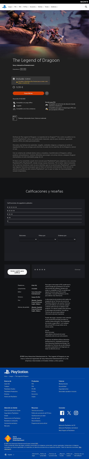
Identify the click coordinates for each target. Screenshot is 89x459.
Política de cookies (69, 454)
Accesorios (33, 7)
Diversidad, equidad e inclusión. (68, 391)
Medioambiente (63, 384)
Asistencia (53, 7)
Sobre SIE (7, 384)
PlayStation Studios (9, 389)
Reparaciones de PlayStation (12, 418)
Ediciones (22, 235)
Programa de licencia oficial (39, 423)
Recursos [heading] (35, 408)
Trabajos (6, 386)
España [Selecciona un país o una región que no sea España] (9, 454)
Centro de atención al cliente (12, 410)
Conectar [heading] (62, 408)
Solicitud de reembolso (10, 423)
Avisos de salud (49, 332)
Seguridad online (63, 389)
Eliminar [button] (77, 269)
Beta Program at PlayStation (67, 430)
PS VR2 (33, 389)
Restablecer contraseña (11, 421)
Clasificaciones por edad (38, 415)
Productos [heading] (35, 381)
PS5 (15, 7)
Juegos (10, 7)
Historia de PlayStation (10, 396)
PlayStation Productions (11, 391)
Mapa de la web (62, 454)
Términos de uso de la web (53, 454)
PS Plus (25, 7)
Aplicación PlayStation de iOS (67, 425)
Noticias (40, 7)
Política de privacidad (43, 454)
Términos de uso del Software (79, 454)
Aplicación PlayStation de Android (68, 428)
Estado (6, 415)
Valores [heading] (61, 381)
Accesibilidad (62, 386)
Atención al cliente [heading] (10, 408)
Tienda (46, 7)
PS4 (20, 7)
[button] (17, 272)
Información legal (35, 454)
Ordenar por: (62, 235)
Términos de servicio (37, 410)
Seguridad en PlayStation (11, 413)
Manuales (7, 426)
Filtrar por (42, 235)
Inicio (5, 376)
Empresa (6, 394)
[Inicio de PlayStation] (4, 7)
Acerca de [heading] (7, 381)
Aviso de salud (36, 418)
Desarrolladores (36, 421)
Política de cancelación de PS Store (41, 413)
